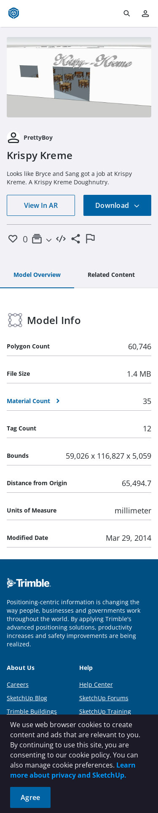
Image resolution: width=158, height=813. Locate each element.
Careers (18, 684)
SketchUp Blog (27, 698)
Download (117, 205)
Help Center (96, 684)
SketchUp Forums (104, 698)
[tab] (37, 275)
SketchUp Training (105, 711)
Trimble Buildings (32, 711)
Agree (30, 797)
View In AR (41, 205)
